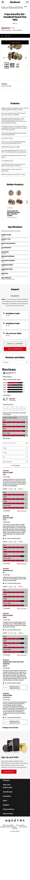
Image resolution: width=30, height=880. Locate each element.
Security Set (18, 6)
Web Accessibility (8, 825)
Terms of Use (23, 827)
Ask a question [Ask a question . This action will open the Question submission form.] (17, 30)
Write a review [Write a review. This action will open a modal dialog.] (6, 30)
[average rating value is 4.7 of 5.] (7, 28)
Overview (7, 36)
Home (3, 6)
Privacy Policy (20, 825)
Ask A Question (15, 349)
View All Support (15, 343)
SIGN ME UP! (9, 771)
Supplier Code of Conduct (8, 827)
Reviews (5, 362)
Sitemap (15, 828)
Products (9, 6)
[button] (15, 50)
